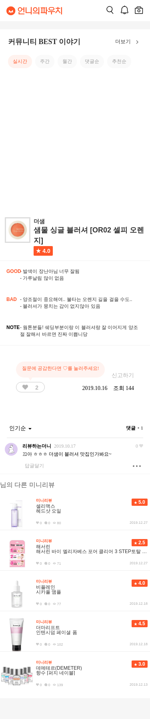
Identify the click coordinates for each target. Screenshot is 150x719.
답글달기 (34, 466)
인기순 (20, 428)
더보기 (128, 42)
